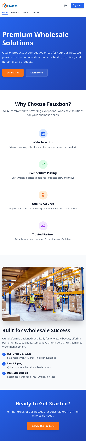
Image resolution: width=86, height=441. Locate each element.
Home (5, 13)
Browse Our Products (43, 425)
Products (15, 12)
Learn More (36, 72)
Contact (35, 12)
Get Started (13, 72)
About (26, 12)
